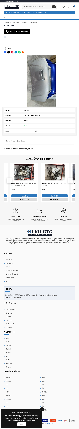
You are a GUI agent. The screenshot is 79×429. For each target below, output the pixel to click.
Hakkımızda (16, 12)
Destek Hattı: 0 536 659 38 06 (11, 1)
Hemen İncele (24, 199)
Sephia (8, 360)
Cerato (8, 342)
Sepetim (73, 7)
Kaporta (24, 22)
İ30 (7, 388)
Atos (43, 378)
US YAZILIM (49, 423)
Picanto (8, 353)
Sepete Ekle (24, 196)
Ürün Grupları (15, 22)
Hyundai (26, 110)
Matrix (44, 392)
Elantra (8, 381)
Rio (7, 356)
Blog (23, 12)
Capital (8, 349)
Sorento (8, 367)
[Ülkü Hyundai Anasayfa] (11, 7)
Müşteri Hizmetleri (38, 12)
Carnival (8, 345)
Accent (8, 378)
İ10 (7, 385)
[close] (42, 409)
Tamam (21, 424)
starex (32, 115)
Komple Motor (11, 309)
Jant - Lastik (10, 324)
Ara (54, 6)
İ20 (43, 385)
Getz (43, 381)
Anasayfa (7, 12)
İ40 (43, 388)
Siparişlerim (10, 278)
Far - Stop (9, 320)
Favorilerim (64, 7)
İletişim (29, 12)
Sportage (9, 363)
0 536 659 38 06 (22, 31)
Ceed (7, 338)
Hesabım (68, 7)
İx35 (7, 392)
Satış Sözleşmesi (12, 274)
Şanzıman (9, 313)
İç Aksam (9, 327)
